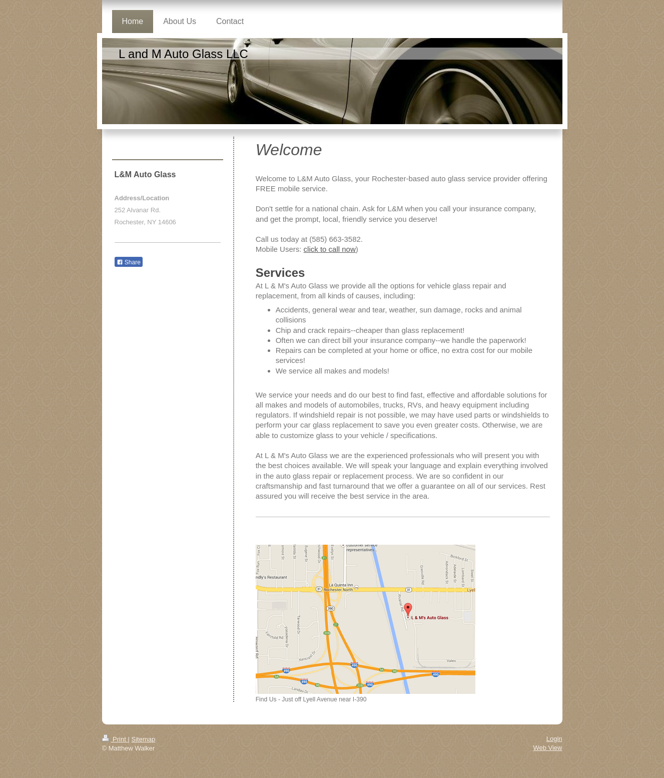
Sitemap (143, 739)
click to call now (330, 249)
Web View (547, 747)
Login (554, 738)
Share (129, 262)
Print (115, 739)
